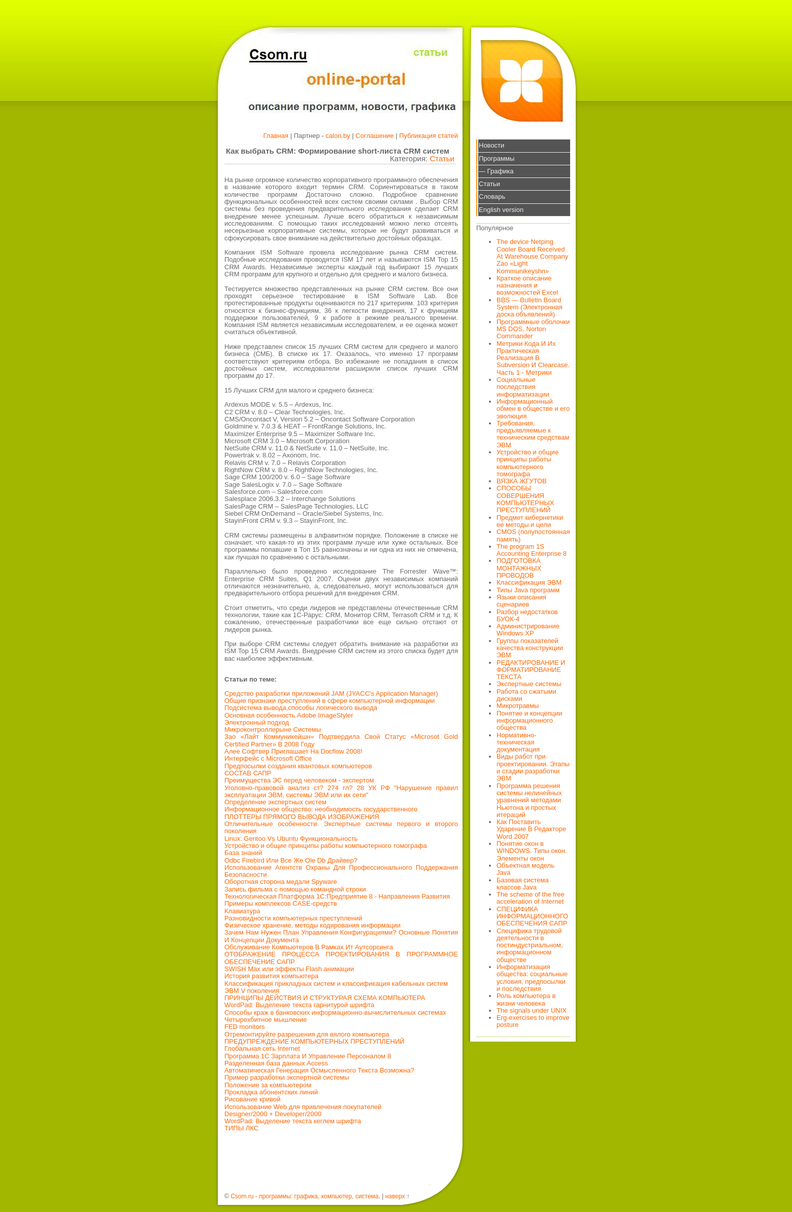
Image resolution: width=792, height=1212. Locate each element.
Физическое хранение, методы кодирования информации (312, 925)
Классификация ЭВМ (529, 582)
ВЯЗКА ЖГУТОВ (522, 481)
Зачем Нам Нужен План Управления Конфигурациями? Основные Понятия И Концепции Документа (341, 936)
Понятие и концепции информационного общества (530, 720)
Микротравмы (518, 705)
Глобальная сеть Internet (262, 1048)
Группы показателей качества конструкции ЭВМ (530, 648)
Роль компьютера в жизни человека (526, 999)
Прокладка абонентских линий (271, 1092)
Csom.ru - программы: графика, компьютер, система (304, 1196)
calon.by (337, 135)
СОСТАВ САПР (247, 773)
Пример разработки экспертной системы (286, 1077)
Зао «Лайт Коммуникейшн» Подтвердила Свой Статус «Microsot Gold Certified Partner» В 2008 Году (341, 740)
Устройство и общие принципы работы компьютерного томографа (325, 845)
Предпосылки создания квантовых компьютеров (298, 766)
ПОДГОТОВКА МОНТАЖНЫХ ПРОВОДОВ (519, 568)
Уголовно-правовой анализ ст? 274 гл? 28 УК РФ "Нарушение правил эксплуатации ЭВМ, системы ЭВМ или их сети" (341, 791)
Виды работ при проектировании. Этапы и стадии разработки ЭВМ (533, 767)
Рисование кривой (252, 1099)
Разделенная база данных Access (276, 1063)
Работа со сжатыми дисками (526, 695)
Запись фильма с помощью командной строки (295, 889)
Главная (275, 135)
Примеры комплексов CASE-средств (280, 903)
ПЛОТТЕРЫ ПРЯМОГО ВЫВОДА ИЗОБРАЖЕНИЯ (301, 817)
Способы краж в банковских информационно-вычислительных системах (335, 1012)
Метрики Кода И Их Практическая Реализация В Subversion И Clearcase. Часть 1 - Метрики (533, 358)
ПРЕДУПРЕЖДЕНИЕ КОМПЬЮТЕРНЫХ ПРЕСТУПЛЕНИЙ (314, 1041)
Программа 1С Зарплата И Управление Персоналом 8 (307, 1056)
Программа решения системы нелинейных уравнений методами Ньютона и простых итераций (529, 800)
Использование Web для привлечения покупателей (302, 1107)
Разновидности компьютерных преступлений (293, 918)
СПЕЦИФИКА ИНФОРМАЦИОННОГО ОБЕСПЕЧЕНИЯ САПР (532, 916)
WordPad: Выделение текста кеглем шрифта (292, 1121)
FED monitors (244, 1026)
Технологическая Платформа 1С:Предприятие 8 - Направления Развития (337, 896)
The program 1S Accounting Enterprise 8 (532, 550)
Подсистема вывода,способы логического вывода (300, 707)
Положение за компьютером (267, 1085)
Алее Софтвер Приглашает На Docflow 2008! (293, 751)
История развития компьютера (271, 976)
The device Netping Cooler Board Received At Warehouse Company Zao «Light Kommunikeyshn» (532, 256)
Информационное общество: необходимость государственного (320, 809)
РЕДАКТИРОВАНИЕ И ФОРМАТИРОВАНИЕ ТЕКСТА (531, 670)
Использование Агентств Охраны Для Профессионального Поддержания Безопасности (341, 871)
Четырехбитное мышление (265, 1019)
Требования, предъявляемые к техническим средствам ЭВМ (533, 434)
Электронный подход (256, 722)
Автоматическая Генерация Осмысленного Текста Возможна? (319, 1070)
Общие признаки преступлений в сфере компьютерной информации (329, 700)
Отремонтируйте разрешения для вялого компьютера (306, 1034)
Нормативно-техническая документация (518, 742)
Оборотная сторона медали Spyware (280, 881)
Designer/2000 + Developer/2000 (272, 1114)
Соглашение (374, 135)
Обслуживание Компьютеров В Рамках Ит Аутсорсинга (308, 947)
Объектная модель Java (525, 869)
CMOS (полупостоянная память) (533, 535)
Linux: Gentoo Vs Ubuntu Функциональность (290, 838)
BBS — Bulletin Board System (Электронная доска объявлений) (530, 307)
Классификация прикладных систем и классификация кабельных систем (336, 983)
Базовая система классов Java (523, 883)
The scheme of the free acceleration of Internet (531, 897)
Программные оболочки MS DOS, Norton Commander (533, 329)
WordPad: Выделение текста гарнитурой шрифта (299, 1005)
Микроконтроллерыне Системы (272, 729)
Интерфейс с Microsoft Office (268, 758)
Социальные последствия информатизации (523, 387)
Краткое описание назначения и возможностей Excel (527, 285)
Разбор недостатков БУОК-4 (527, 615)
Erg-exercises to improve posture (533, 1021)
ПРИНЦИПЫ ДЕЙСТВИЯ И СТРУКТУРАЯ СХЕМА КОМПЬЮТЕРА (324, 998)
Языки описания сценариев (521, 600)
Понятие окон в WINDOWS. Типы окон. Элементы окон (532, 851)
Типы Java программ (528, 590)
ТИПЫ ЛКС (241, 1128)
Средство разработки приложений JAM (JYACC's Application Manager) (331, 693)
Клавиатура (242, 911)
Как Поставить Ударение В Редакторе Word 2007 (531, 829)
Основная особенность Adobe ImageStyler (288, 715)
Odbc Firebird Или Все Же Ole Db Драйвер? (290, 860)
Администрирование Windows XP (528, 629)
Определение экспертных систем (275, 802)
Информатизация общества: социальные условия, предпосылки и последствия (532, 977)
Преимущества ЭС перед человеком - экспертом (299, 780)
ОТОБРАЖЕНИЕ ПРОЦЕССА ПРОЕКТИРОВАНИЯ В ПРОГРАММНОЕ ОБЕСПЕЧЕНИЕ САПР (341, 957)
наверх (395, 1196)
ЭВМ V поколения (251, 990)
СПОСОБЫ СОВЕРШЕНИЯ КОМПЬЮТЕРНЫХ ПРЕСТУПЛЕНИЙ (525, 499)
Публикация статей (428, 135)
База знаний (243, 853)
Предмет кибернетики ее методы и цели (530, 521)
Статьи (442, 158)
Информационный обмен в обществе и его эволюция (533, 409)
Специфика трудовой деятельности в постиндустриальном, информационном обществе (530, 945)
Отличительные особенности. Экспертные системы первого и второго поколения (341, 827)
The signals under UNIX (532, 1010)
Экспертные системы (529, 684)
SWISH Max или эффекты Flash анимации (289, 969)
